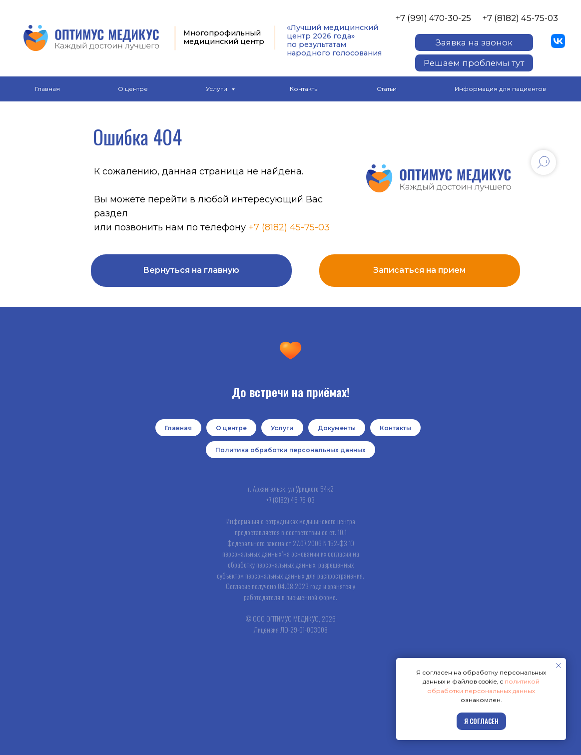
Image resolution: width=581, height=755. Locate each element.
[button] (474, 42)
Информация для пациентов (500, 88)
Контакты (304, 88)
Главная (47, 88)
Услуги (217, 88)
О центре (133, 88)
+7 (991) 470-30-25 (433, 18)
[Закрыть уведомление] (559, 666)
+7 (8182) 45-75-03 (520, 18)
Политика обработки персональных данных (290, 450)
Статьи (387, 88)
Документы (337, 428)
